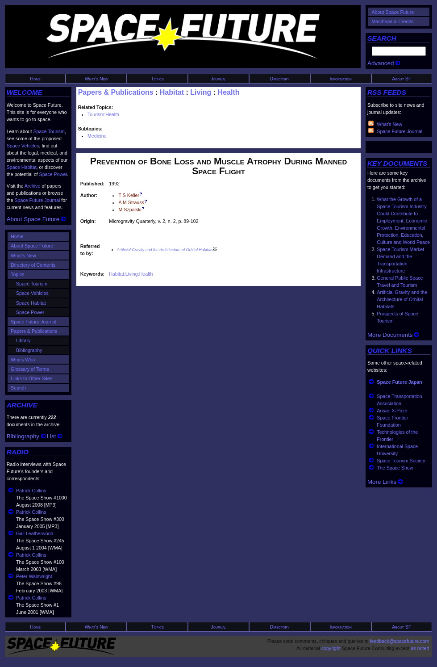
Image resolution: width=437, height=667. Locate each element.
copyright (331, 648)
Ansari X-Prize (392, 410)
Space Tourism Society (401, 460)
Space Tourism (49, 131)
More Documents (393, 334)
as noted (420, 648)
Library (23, 340)
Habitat (172, 92)
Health (229, 92)
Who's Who (23, 359)
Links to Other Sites (31, 378)
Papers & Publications (34, 331)
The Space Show (395, 467)
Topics (157, 78)
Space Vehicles (23, 145)
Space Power (53, 174)
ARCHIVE (22, 405)
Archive (33, 186)
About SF (401, 78)
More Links (385, 481)
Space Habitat (22, 167)
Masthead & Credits (392, 21)
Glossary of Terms (30, 369)
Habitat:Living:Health (131, 274)
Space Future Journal (37, 200)
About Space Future (392, 12)
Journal (218, 78)
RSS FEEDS (386, 92)
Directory (280, 78)
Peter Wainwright (34, 576)
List (54, 436)
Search (18, 387)
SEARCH (381, 38)
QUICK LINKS (389, 350)
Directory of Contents (33, 265)
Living (200, 92)
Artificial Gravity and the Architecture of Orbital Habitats (402, 299)
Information (340, 78)
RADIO (18, 452)
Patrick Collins (31, 490)
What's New (96, 78)
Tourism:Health (103, 114)
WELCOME (24, 92)
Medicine (97, 135)
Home (35, 78)
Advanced (383, 63)
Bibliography (29, 350)
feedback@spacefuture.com (399, 641)
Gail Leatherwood (35, 533)
